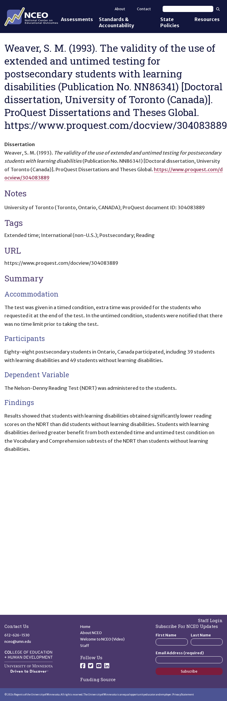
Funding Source (98, 679)
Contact (144, 9)
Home (85, 626)
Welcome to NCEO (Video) (102, 639)
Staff (84, 645)
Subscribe (189, 671)
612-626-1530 (17, 635)
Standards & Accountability (116, 22)
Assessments (77, 19)
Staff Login (210, 620)
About (120, 9)
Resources (207, 19)
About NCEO (91, 633)
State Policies (169, 22)
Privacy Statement (183, 694)
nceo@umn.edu (17, 641)
